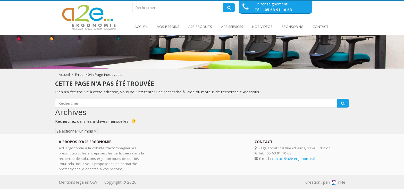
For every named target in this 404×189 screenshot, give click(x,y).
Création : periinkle (325, 182)
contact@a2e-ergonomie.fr (294, 158)
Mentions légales (74, 182)
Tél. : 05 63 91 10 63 (273, 9)
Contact (320, 26)
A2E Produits (200, 26)
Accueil (141, 26)
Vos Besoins (168, 26)
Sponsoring (293, 26)
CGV (93, 182)
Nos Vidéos (262, 26)
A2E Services (232, 26)
